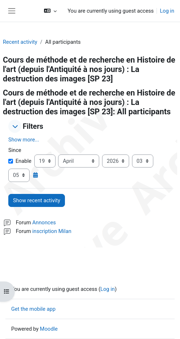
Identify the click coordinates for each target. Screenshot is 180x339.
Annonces (44, 222)
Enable (19, 161)
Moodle (49, 329)
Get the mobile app (33, 309)
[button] (50, 11)
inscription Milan (51, 231)
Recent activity (20, 42)
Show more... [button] (23, 139)
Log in (167, 11)
